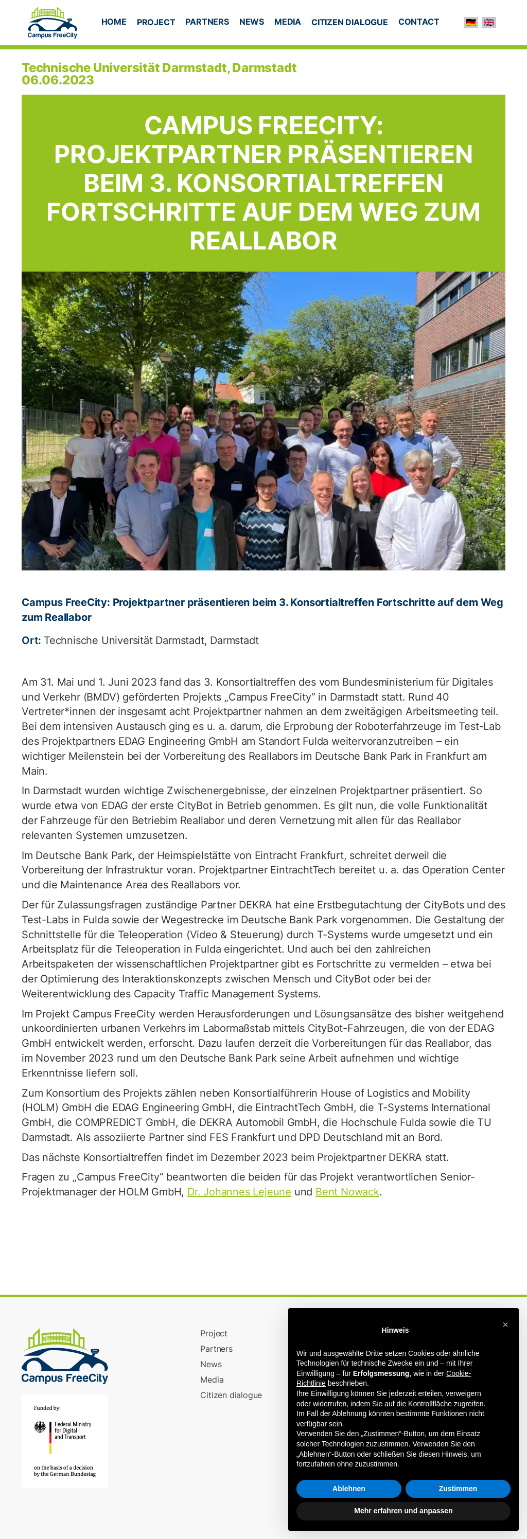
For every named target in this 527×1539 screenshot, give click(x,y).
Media (211, 1379)
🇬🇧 (489, 22)
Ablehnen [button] (348, 1488)
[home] (52, 23)
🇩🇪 (471, 22)
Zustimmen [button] (458, 1488)
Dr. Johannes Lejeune (239, 1192)
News (210, 1364)
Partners (216, 1349)
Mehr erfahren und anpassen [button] (403, 1511)
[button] (156, 23)
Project (213, 1333)
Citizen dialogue (231, 1395)
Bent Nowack (347, 1192)
